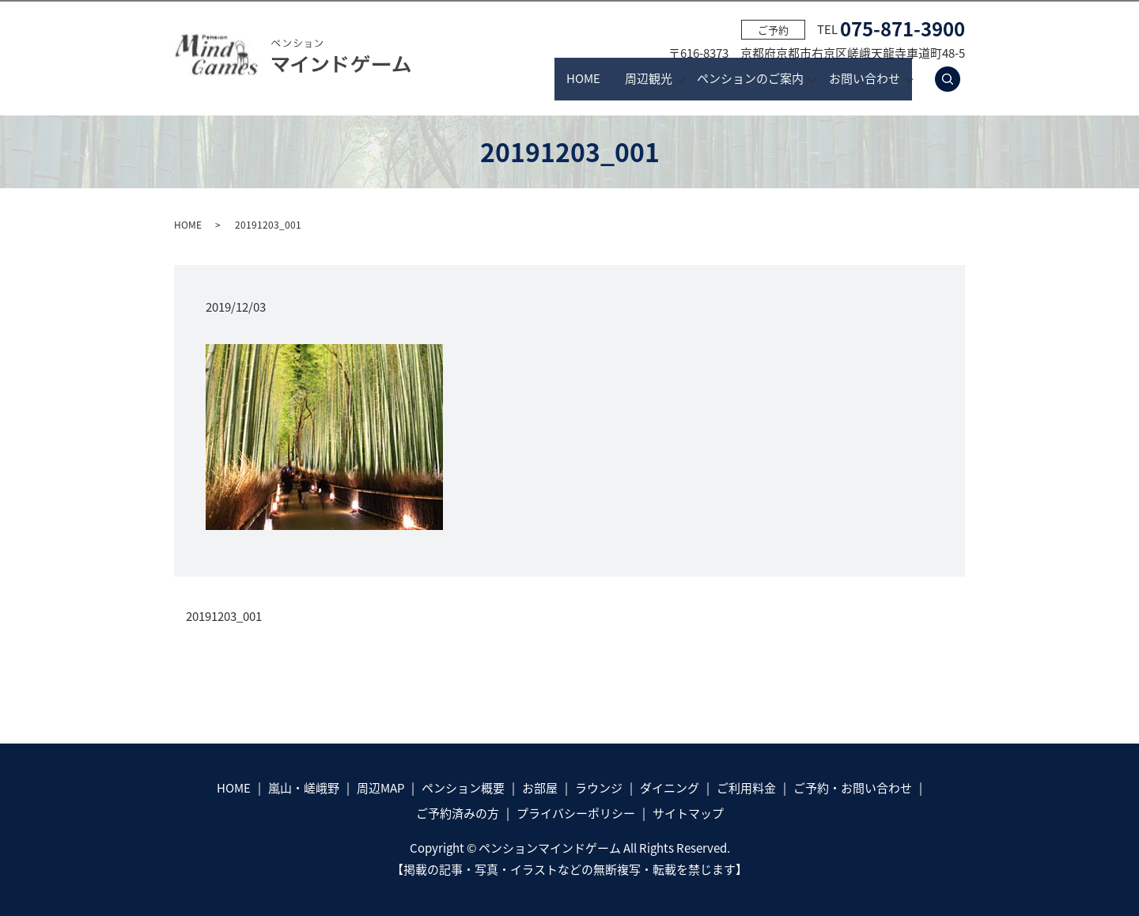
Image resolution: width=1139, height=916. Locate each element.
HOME (509, 79)
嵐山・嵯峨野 (303, 788)
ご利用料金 (746, 788)
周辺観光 (603, 79)
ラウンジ (598, 788)
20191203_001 (224, 616)
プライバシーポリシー (576, 813)
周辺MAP (380, 788)
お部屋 (540, 788)
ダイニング (669, 788)
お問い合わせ (864, 79)
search (957, 79)
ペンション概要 (463, 788)
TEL (891, 29)
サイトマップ (688, 813)
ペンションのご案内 (728, 79)
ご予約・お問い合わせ (852, 788)
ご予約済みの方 (457, 813)
